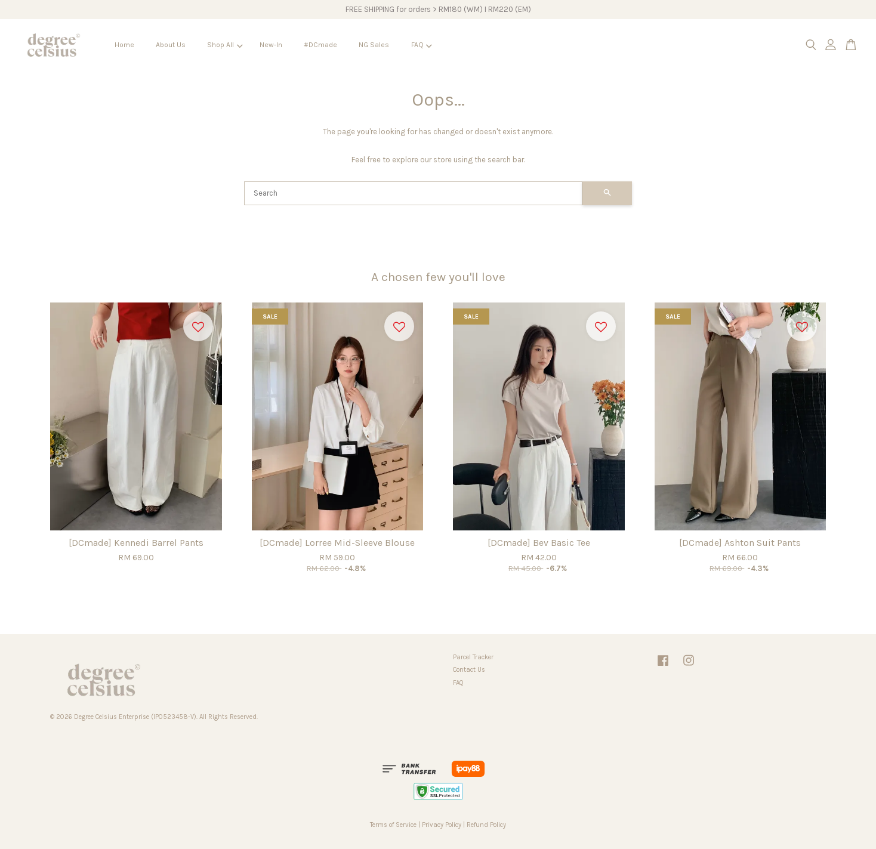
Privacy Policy (441, 825)
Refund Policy (486, 825)
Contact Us (469, 670)
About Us (171, 45)
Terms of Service (393, 825)
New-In (271, 45)
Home (124, 45)
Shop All (224, 45)
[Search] (413, 193)
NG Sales (374, 45)
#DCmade (320, 45)
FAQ (421, 45)
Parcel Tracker (473, 657)
